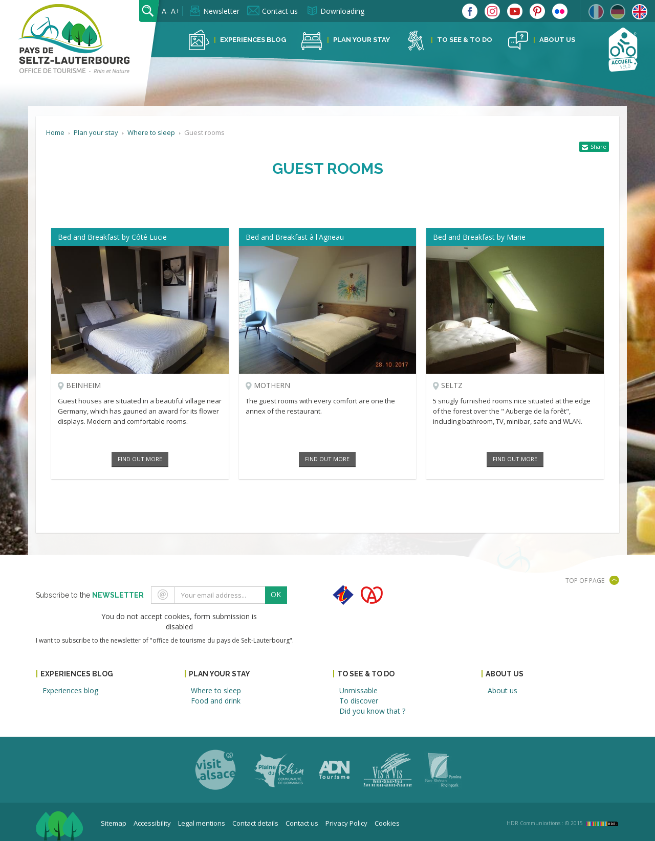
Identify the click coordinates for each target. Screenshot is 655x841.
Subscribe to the (90, 595)
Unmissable (358, 690)
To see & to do (464, 39)
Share (598, 146)
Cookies (387, 823)
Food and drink (216, 701)
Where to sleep (216, 690)
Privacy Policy (346, 823)
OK (276, 594)
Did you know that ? (372, 711)
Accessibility (152, 823)
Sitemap (113, 823)
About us (557, 39)
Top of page (584, 580)
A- (165, 11)
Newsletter (221, 11)
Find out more (140, 459)
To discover (358, 701)
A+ (175, 11)
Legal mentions (201, 823)
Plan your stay (361, 39)
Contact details (255, 823)
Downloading (342, 11)
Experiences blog (253, 39)
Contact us (280, 11)
